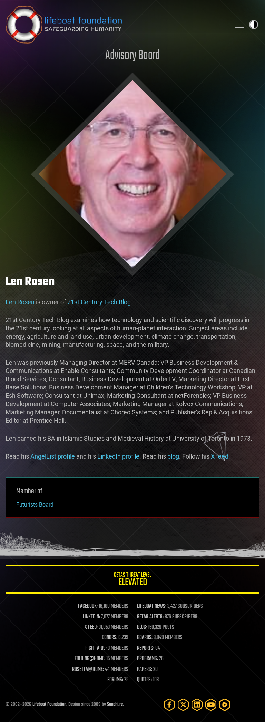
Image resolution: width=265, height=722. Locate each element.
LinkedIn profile (118, 456)
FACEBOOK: (88, 606)
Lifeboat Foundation (49, 705)
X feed (219, 456)
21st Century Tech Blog (99, 302)
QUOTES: (144, 679)
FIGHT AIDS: (96, 648)
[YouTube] (210, 705)
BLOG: (142, 627)
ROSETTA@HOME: (88, 669)
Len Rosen (20, 302)
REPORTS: (145, 648)
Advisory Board (132, 56)
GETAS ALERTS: (150, 617)
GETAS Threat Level (132, 580)
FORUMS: (115, 679)
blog (173, 456)
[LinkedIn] (197, 705)
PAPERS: (144, 669)
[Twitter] (183, 705)
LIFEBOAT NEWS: (151, 606)
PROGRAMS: (147, 658)
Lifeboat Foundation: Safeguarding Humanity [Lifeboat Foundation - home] (115, 25)
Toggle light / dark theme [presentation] (253, 24)
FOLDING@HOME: (90, 658)
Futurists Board (34, 504)
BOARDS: (145, 637)
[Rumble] (224, 705)
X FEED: (91, 627)
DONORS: (109, 637)
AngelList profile (52, 456)
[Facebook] (169, 705)
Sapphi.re (115, 705)
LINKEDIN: (91, 617)
